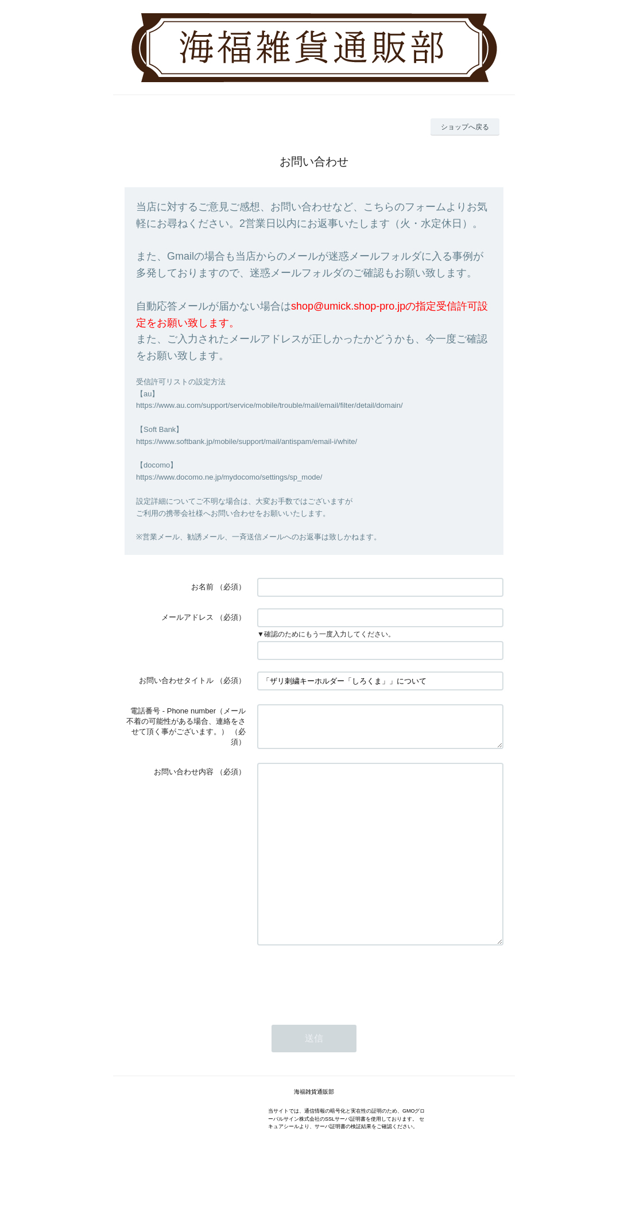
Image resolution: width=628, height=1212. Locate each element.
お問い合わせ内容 (184, 774)
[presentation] (344, 1016)
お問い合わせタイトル (176, 680)
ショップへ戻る (465, 127)
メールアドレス (187, 617)
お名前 (202, 586)
